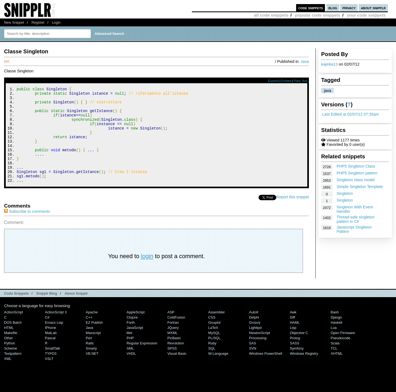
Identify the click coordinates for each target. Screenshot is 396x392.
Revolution (175, 361)
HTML (9, 346)
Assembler (216, 330)
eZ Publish (94, 340)
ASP (170, 330)
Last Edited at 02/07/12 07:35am (350, 114)
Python (9, 361)
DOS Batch (13, 340)
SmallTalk (52, 366)
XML (7, 377)
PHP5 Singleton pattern (357, 173)
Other (8, 356)
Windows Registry (304, 371)
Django (336, 335)
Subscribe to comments (27, 229)
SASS (294, 361)
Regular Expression (142, 361)
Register (38, 22)
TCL (334, 366)
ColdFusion (176, 335)
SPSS (172, 366)
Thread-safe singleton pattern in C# (355, 219)
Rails (90, 361)
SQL (211, 366)
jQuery (173, 346)
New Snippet (14, 22)
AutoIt (253, 330)
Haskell (336, 340)
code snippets (310, 7)
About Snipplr (76, 311)
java (327, 90)
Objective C (299, 351)
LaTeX (213, 346)
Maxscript (93, 351)
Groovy (254, 340)
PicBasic (174, 356)
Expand (273, 80)
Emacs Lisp (54, 340)
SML (130, 366)
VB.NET (92, 371)
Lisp (293, 346)
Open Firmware (343, 351)
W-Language (218, 371)
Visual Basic (176, 371)
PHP (130, 356)
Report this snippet (292, 215)
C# (47, 335)
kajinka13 (329, 64)
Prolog (295, 356)
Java (305, 61)
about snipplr (373, 7)
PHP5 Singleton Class (356, 166)
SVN (252, 366)
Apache (92, 330)
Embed (286, 80)
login (147, 274)
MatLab (51, 351)
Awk (293, 330)
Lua (334, 346)
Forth (131, 340)
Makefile (10, 351)
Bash (335, 330)
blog (333, 7)
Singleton (345, 193)
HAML (295, 340)
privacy (348, 7)
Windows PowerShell (265, 371)
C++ (89, 335)
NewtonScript (259, 351)
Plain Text (300, 80)
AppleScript (136, 330)
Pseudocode (340, 356)
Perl (89, 356)
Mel (129, 351)
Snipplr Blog (46, 311)
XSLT (49, 377)
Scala (335, 361)
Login (56, 22)
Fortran (173, 340)
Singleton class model (356, 180)
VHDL (131, 371)
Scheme (10, 366)
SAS (252, 361)
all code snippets (271, 15)
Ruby (212, 361)
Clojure (132, 335)
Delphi (254, 335)
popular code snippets (317, 15)
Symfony (296, 366)
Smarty (91, 366)
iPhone (50, 346)
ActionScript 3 (56, 330)
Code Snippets (16, 311)
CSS (212, 335)
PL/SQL (214, 356)
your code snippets (366, 15)
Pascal (50, 356)
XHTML (337, 371)
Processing (257, 356)
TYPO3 (50, 371)
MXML (172, 351)
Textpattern (13, 371)
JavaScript (135, 346)
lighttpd (255, 346)
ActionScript (13, 330)
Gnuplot (214, 340)
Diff (292, 335)
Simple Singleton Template (360, 186)
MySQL (214, 351)
